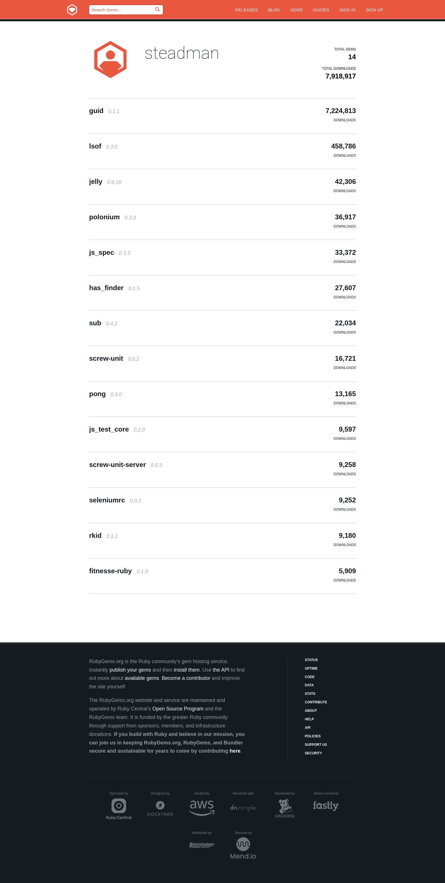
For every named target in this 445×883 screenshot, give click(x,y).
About (311, 711)
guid (104, 110)
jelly (105, 181)
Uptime (311, 668)
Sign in (347, 9)
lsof (103, 146)
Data (309, 685)
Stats (310, 694)
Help (309, 719)
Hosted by (204, 793)
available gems (142, 678)
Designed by (162, 793)
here (235, 751)
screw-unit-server (125, 464)
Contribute (316, 702)
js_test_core (117, 429)
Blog (274, 9)
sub (103, 323)
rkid (103, 535)
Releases (246, 9)
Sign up (374, 9)
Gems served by (326, 793)
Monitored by (286, 793)
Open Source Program (177, 709)
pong (105, 394)
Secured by (245, 833)
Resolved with (244, 793)
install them (187, 670)
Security (313, 753)
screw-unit (114, 358)
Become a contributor (186, 678)
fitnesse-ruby (118, 571)
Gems (296, 9)
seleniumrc (115, 500)
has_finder (114, 288)
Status (311, 660)
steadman (181, 53)
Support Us (316, 745)
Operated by (121, 795)
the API (221, 670)
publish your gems (130, 670)
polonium (112, 217)
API (307, 728)
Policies (313, 736)
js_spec (109, 252)
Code (310, 677)
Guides (321, 9)
